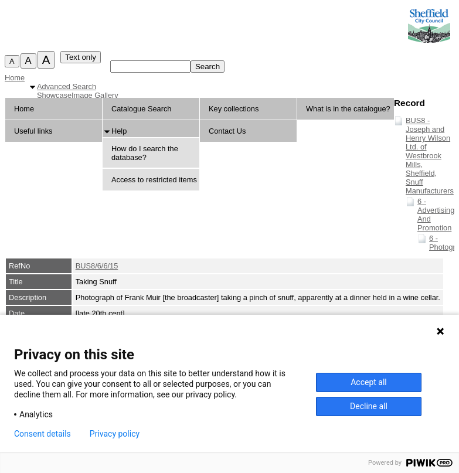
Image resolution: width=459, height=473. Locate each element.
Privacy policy (115, 433)
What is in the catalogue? (348, 108)
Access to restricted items (154, 179)
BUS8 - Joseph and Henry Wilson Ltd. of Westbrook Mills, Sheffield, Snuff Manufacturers (430, 155)
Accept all (369, 382)
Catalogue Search (141, 108)
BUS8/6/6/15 (97, 265)
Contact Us (227, 131)
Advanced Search (66, 86)
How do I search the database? (144, 153)
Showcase (54, 95)
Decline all (368, 406)
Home (15, 77)
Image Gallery (95, 95)
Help (119, 131)
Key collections (234, 108)
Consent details (42, 433)
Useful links (33, 131)
